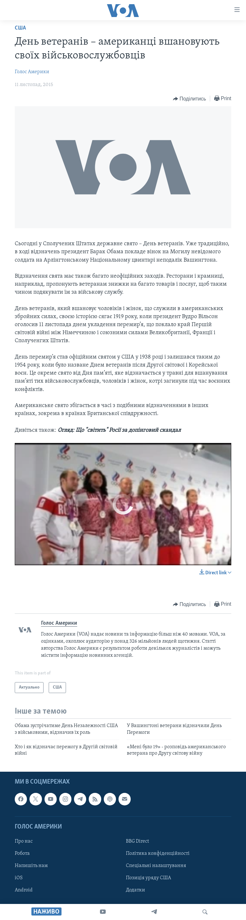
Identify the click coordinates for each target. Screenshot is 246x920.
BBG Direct (137, 841)
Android (24, 890)
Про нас (24, 841)
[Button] (189, 98)
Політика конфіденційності (158, 853)
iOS (19, 878)
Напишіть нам (31, 865)
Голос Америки (32, 71)
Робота (22, 853)
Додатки (135, 890)
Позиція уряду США (148, 878)
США (20, 28)
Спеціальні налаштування (156, 865)
